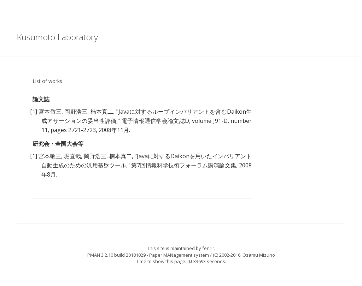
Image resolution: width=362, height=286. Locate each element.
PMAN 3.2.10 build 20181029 (116, 255)
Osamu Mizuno (259, 255)
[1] (33, 111)
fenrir (208, 248)
